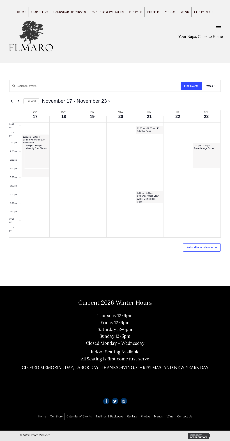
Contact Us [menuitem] (203, 12)
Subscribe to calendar (200, 247)
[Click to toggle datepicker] (76, 101)
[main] (115, 174)
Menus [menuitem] (170, 12)
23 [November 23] (206, 116)
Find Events (191, 86)
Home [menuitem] (21, 12)
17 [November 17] (35, 116)
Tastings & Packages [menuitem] (107, 12)
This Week (31, 101)
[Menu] (219, 26)
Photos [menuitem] (153, 12)
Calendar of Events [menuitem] (69, 12)
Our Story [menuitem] (39, 12)
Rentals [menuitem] (135, 12)
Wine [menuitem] (185, 12)
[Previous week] (11, 101)
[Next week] (18, 101)
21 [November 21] (149, 116)
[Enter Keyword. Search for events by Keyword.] (95, 86)
